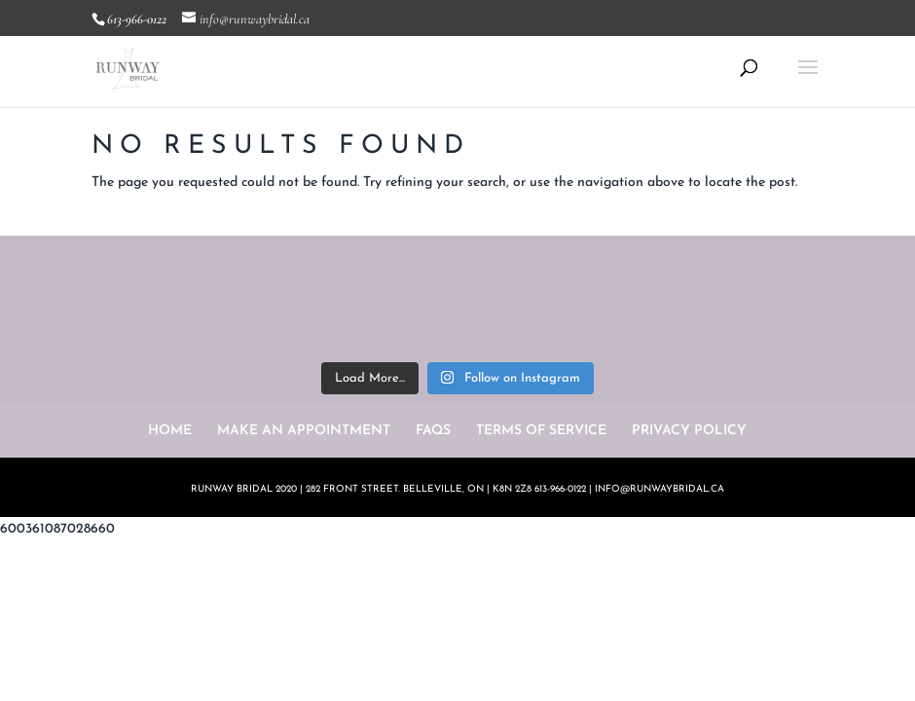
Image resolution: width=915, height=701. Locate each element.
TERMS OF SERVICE (541, 431)
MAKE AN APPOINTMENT (303, 431)
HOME (170, 431)
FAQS (433, 431)
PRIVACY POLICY (689, 431)
